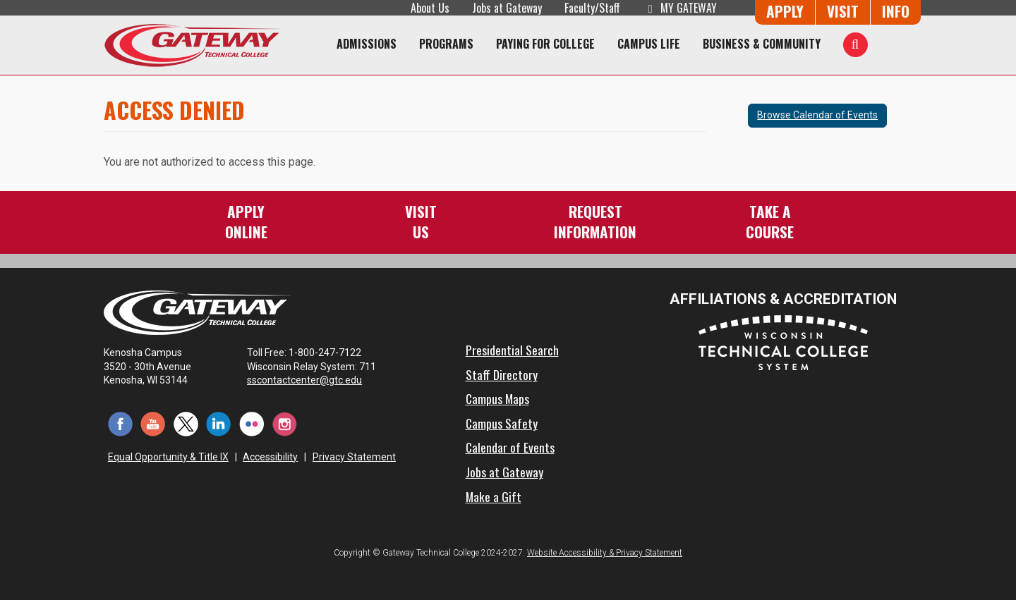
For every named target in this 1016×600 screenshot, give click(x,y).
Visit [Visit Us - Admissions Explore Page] (843, 11)
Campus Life (648, 43)
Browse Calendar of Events (817, 115)
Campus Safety (502, 423)
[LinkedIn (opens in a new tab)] (219, 422)
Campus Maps (497, 398)
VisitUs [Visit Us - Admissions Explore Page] (421, 221)
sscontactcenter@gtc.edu (311, 380)
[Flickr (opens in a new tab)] (251, 422)
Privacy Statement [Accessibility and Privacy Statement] (354, 457)
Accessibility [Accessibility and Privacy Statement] (270, 457)
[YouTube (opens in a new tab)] (153, 422)
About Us (430, 8)
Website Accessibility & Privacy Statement (604, 553)
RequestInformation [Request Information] (595, 221)
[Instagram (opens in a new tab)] (284, 422)
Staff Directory (502, 374)
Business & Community (762, 43)
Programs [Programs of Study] (446, 43)
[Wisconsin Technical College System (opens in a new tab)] (783, 341)
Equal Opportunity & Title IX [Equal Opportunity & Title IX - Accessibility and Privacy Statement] (168, 457)
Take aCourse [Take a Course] (770, 221)
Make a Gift (493, 496)
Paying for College (545, 43)
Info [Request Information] (895, 11)
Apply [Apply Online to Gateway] (785, 11)
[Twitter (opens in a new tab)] (185, 422)
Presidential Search (512, 350)
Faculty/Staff (592, 8)
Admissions (367, 43)
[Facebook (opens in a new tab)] (120, 422)
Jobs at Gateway (507, 8)
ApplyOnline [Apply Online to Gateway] (246, 221)
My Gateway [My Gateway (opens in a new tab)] (680, 8)
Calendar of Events (510, 447)
